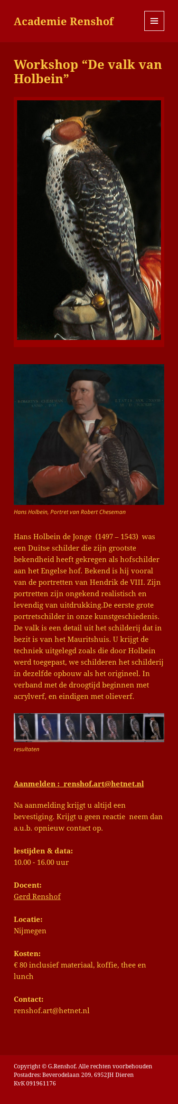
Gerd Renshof (37, 896)
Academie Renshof (63, 21)
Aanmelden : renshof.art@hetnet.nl (79, 783)
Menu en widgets (154, 30)
